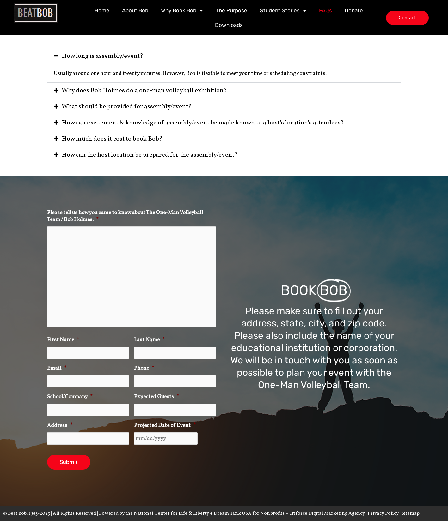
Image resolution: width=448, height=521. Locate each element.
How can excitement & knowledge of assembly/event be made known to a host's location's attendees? (203, 122)
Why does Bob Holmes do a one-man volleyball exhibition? (144, 90)
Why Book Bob (182, 10)
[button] (224, 56)
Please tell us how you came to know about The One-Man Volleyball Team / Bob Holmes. (125, 216)
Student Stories (283, 10)
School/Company (70, 396)
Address (59, 425)
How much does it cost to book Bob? (112, 139)
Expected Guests (156, 396)
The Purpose (231, 10)
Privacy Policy (383, 513)
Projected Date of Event (165, 425)
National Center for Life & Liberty (172, 513)
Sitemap (411, 513)
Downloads (229, 25)
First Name (63, 340)
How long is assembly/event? (102, 56)
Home (102, 10)
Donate (354, 10)
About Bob (135, 10)
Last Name (149, 340)
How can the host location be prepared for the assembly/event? (150, 155)
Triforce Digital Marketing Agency (327, 513)
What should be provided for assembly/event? (127, 106)
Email (56, 368)
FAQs (325, 10)
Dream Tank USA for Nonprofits (249, 513)
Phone (144, 368)
